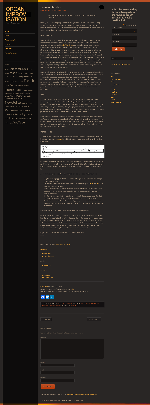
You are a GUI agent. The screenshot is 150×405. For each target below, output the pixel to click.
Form (112, 82)
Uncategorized (116, 102)
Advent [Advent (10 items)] (7, 69)
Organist (114, 94)
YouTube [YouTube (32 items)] (19, 122)
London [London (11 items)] (23, 93)
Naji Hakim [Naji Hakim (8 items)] (13, 98)
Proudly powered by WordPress (50, 400)
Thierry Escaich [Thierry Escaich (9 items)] (23, 118)
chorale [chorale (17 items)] (8, 76)
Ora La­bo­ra (46, 319)
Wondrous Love (47, 277)
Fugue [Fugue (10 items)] (7, 86)
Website (43, 377)
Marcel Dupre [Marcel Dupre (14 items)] (16, 96)
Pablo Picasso (56, 305)
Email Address (123, 27)
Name (42, 362)
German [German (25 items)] (14, 85)
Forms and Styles (10, 40)
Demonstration (116, 79)
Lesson (59, 303)
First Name (115, 34)
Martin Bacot (46, 253)
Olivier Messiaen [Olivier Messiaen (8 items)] (24, 106)
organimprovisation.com (62, 244)
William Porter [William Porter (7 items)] (9, 123)
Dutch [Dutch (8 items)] (11, 81)
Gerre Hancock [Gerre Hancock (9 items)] (24, 85)
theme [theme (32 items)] (13, 118)
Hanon (98, 183)
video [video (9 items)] (30, 118)
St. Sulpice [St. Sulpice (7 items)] (29, 114)
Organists (8, 48)
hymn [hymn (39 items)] (18, 89)
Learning (87, 303)
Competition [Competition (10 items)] (23, 77)
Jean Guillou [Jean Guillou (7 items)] (26, 90)
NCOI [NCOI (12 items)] (19, 98)
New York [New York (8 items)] (25, 103)
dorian (82, 303)
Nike (50, 305)
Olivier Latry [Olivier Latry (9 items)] (14, 106)
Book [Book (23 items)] (25, 68)
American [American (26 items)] (16, 68)
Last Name (115, 41)
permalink (73, 305)
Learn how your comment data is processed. (82, 394)
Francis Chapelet (48, 256)
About (7, 31)
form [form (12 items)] (15, 81)
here (73, 289)
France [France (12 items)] (20, 81)
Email (42, 370)
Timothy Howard (94, 319)
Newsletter (44, 286)
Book (112, 76)
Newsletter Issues (11, 53)
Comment (43, 337)
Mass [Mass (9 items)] (24, 96)
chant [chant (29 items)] (13, 72)
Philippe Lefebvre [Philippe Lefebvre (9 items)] (18, 111)
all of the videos (67, 45)
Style (112, 97)
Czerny (91, 183)
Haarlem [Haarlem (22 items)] (9, 89)
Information (115, 84)
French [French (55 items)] (29, 81)
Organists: (44, 249)
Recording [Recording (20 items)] (20, 114)
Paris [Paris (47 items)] (8, 110)
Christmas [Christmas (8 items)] (16, 76)
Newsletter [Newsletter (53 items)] (13, 102)
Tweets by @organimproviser (120, 64)
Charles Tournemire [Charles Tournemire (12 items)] (25, 73)
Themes (7, 44)
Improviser (62, 10)
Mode (63, 303)
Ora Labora (46, 275)
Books (7, 35)
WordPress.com (78, 400)
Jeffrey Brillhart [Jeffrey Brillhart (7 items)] (14, 93)
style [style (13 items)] (7, 118)
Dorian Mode (58, 139)
